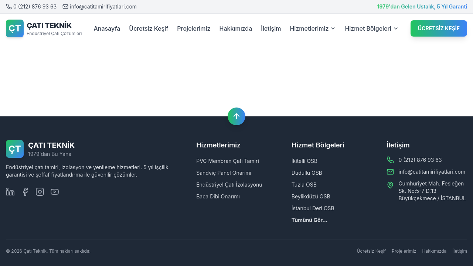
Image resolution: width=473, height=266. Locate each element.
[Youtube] (54, 191)
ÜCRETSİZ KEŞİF (439, 28)
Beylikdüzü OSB (311, 196)
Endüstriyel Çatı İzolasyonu (229, 184)
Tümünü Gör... (310, 220)
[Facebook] (25, 191)
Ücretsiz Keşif (148, 28)
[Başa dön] (236, 116)
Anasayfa (106, 28)
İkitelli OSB (304, 161)
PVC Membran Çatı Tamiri (227, 161)
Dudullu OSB (307, 173)
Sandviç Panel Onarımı (223, 173)
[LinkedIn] (10, 191)
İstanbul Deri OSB (313, 208)
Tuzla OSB (304, 184)
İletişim (271, 28)
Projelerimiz (193, 28)
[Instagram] (39, 191)
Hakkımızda (236, 28)
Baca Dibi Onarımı (218, 196)
